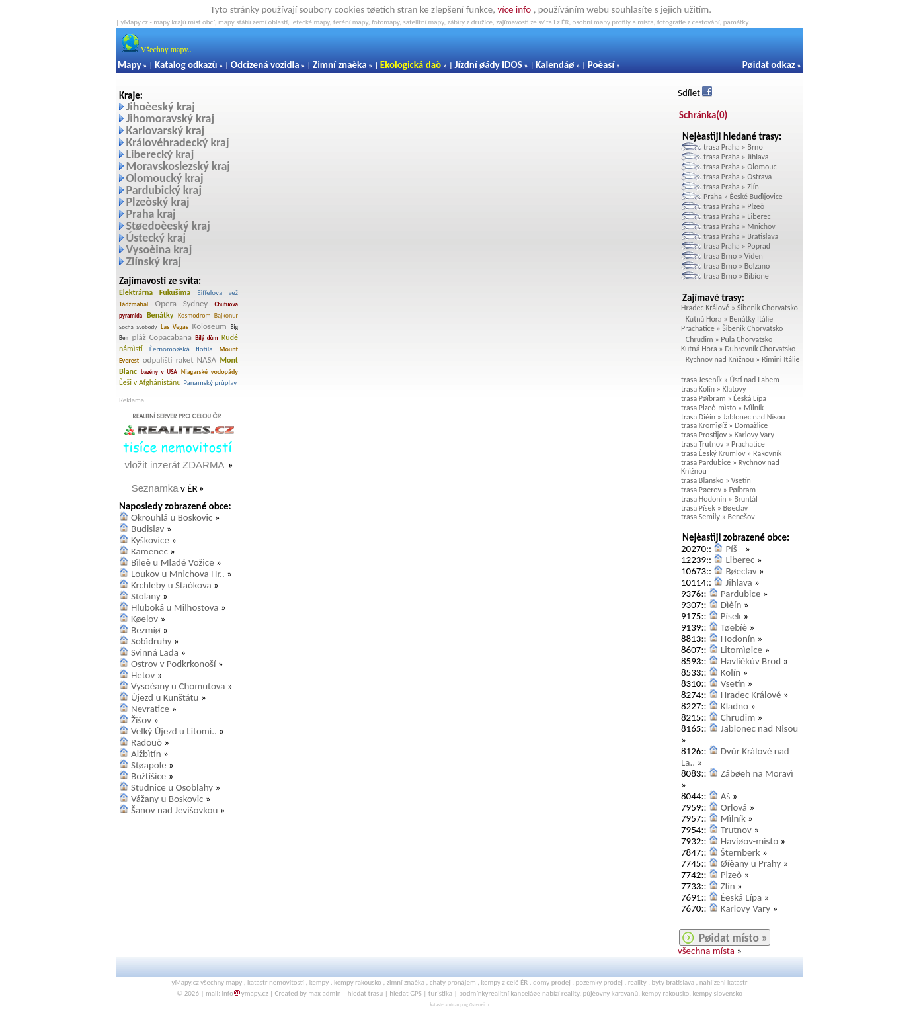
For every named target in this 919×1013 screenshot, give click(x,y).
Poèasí (601, 65)
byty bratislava (673, 982)
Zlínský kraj (153, 261)
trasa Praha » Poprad (736, 246)
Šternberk (740, 852)
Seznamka (155, 488)
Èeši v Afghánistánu (150, 382)
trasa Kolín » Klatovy (713, 389)
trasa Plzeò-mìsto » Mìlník (722, 407)
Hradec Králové (751, 695)
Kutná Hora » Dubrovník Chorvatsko (738, 348)
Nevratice (150, 709)
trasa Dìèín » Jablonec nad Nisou (733, 416)
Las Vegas (174, 326)
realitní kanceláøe (515, 993)
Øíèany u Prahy (751, 863)
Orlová (734, 807)
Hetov (143, 675)
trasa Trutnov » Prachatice (723, 444)
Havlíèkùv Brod (751, 661)
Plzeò (731, 875)
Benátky (160, 315)
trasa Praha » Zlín (731, 186)
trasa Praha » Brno (733, 147)
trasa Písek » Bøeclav (714, 508)
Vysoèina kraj (159, 249)
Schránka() (703, 115)
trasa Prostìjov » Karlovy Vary (727, 434)
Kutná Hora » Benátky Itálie (729, 319)
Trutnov (736, 830)
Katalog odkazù (186, 65)
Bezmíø (146, 630)
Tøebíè (734, 627)
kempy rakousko (357, 982)
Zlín (728, 886)
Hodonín (738, 638)
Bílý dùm (206, 337)
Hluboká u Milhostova (175, 607)
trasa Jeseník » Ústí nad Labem (730, 379)
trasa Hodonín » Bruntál (719, 499)
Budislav (147, 529)
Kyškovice (150, 540)
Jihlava (738, 582)
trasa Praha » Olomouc (740, 166)
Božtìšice (148, 776)
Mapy (129, 65)
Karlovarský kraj (165, 130)
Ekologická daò (410, 65)
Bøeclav (740, 571)
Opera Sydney (181, 303)
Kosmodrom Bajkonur (208, 315)
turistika (440, 993)
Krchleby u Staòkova (171, 585)
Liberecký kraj (160, 154)
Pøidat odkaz (768, 65)
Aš (726, 796)
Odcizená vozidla (265, 65)
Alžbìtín (146, 754)
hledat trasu (365, 993)
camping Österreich (470, 1005)
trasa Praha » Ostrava (737, 176)
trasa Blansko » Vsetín (716, 480)
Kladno (734, 706)
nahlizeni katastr (723, 982)
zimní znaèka (405, 982)
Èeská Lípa (741, 897)
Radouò (146, 742)
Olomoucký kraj (164, 178)
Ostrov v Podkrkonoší (173, 664)
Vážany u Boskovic (167, 799)
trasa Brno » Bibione (736, 276)
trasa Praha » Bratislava (740, 236)
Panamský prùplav (210, 382)
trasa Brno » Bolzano (736, 266)
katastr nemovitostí (275, 982)
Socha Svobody (138, 326)
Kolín (730, 672)
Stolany (146, 596)
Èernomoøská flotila (181, 349)
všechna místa (706, 951)
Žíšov (141, 720)
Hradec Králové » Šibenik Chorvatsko (739, 307)
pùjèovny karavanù (610, 993)
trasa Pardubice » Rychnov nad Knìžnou (730, 467)
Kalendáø (555, 65)
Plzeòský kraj (157, 202)
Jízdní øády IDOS (488, 65)
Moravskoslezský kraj (178, 166)
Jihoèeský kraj (160, 106)
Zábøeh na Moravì (757, 773)
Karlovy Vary (745, 908)
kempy (319, 982)
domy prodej (552, 982)
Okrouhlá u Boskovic (171, 517)
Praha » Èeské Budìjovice (743, 196)
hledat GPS (405, 993)
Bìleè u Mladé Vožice (172, 562)
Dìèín (731, 605)
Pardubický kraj (164, 190)
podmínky (473, 993)
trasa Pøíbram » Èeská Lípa (723, 398)
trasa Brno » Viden (733, 256)
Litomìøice (741, 650)
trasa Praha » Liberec (737, 216)
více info (514, 9)
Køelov (144, 619)
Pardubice (741, 593)
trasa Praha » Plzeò (733, 206)
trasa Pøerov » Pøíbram (718, 489)
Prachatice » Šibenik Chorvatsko (732, 328)
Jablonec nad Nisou (759, 728)
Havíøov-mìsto (749, 841)
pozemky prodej (599, 982)
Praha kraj (150, 213)
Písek (731, 616)
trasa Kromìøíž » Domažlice (724, 425)
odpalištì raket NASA (179, 360)
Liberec (739, 560)
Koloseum (209, 326)
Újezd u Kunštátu (164, 697)
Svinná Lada (155, 652)
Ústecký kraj (156, 237)
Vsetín (733, 683)
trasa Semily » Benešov (718, 516)
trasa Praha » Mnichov (739, 226)
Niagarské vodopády (209, 371)
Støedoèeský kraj (168, 225)
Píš (733, 548)
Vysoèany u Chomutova (178, 686)
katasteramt (441, 1005)
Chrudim (738, 717)
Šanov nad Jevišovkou (174, 810)
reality (637, 982)
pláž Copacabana (162, 337)
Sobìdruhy (151, 641)
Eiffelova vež (217, 292)
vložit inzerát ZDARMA (175, 464)
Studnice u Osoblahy (172, 787)
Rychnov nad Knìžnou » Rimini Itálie (743, 359)
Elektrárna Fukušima (154, 292)
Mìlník (733, 818)
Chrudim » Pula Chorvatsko (729, 339)
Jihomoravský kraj (170, 118)
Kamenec (149, 551)
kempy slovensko (717, 993)
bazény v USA (159, 371)
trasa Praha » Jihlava (736, 156)
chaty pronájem (453, 982)
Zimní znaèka (340, 65)
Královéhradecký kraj (177, 142)
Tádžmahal (133, 304)
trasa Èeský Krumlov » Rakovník (731, 453)
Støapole (149, 765)
